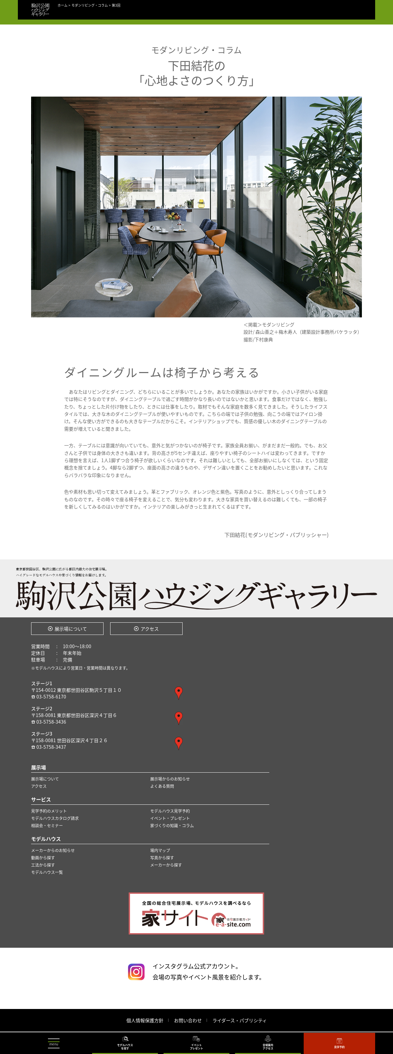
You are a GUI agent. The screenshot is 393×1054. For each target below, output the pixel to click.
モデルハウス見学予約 (170, 811)
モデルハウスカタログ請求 (55, 818)
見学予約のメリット (49, 811)
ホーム (62, 5)
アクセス (150, 628)
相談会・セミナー (47, 826)
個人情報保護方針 (144, 1020)
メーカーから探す (166, 865)
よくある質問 (162, 786)
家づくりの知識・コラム (172, 826)
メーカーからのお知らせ (53, 850)
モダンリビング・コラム (89, 5)
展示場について (71, 628)
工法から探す (43, 865)
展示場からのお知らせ (170, 779)
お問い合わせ (188, 1020)
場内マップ (160, 850)
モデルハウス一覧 (47, 872)
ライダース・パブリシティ (239, 1020)
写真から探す (162, 858)
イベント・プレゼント (170, 818)
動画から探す (43, 858)
